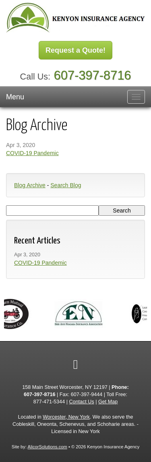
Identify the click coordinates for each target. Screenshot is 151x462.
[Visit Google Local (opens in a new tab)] (75, 364)
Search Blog (65, 185)
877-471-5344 (49, 402)
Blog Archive (30, 185)
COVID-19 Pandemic (32, 153)
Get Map (108, 402)
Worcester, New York (66, 417)
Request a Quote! (75, 50)
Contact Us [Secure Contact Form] (81, 402)
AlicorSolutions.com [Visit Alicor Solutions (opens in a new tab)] (47, 446)
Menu (15, 97)
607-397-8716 (92, 75)
